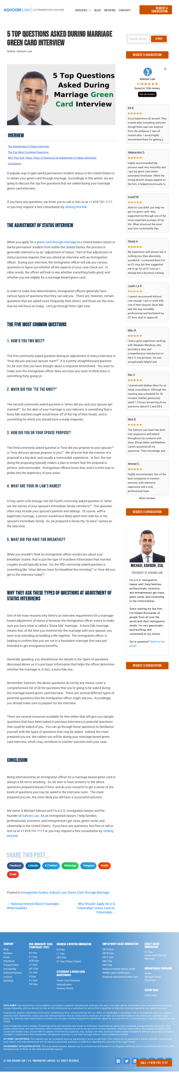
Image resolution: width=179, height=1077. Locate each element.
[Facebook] (118, 1066)
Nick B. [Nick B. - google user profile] (132, 419)
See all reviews (147, 94)
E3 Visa (33, 958)
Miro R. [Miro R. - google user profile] (132, 330)
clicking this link (76, 212)
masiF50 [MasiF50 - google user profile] (133, 197)
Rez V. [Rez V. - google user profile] (131, 375)
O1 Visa (33, 978)
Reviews (7, 958)
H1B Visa (34, 966)
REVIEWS (109, 10)
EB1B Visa (108, 958)
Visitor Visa (151, 1000)
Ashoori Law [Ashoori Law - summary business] (147, 79)
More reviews (147, 498)
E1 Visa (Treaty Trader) (69, 966)
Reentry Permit (65, 994)
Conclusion (15, 169)
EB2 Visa (107, 966)
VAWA (148, 979)
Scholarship (9, 974)
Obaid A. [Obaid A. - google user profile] (133, 241)
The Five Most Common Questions (32, 153)
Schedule (8, 986)
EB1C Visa (108, 962)
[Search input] (138, 38)
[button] (159, 39)
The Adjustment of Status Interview (32, 146)
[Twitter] (126, 1066)
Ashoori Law (30, 821)
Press (6, 962)
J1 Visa (33, 970)
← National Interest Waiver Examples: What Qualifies (33, 911)
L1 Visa (61, 959)
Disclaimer (9, 966)
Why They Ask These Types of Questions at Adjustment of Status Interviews (53, 161)
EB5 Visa (61, 963)
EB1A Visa (108, 954)
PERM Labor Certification (116, 978)
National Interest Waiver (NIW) (118, 974)
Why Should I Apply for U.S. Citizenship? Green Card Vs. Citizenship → (96, 913)
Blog (5, 954)
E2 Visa (61, 955)
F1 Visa (33, 962)
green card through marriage (56, 247)
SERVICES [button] (83, 9)
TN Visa (33, 989)
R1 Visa (33, 985)
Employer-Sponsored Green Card (120, 982)
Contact (7, 982)
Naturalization (64, 990)
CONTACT (125, 10)
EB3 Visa (107, 970)
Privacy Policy (11, 970)
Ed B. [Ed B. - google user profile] (131, 108)
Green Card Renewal (68, 986)
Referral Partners (12, 978)
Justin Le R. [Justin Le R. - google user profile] (135, 286)
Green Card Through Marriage (88, 898)
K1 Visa (149, 957)
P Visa (32, 981)
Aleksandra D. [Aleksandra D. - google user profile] (136, 152)
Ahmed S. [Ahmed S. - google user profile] (134, 464)
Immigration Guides (34, 898)
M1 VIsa (33, 974)
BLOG (97, 10)
